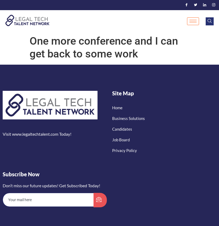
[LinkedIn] (205, 5)
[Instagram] (214, 5)
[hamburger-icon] (193, 21)
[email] (48, 200)
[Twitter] (196, 5)
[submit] (100, 200)
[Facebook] (186, 5)
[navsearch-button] (210, 21)
